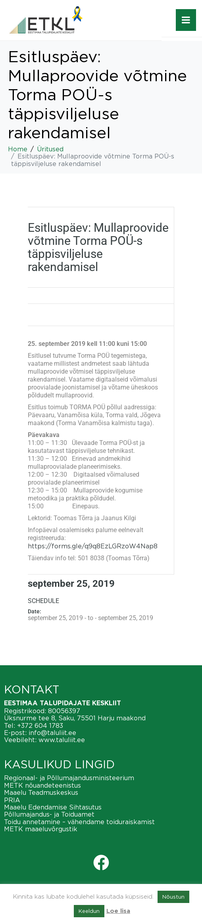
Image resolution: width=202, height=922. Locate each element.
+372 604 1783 (40, 725)
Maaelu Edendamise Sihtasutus (53, 807)
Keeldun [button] (89, 911)
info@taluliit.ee (52, 732)
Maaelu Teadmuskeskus (41, 792)
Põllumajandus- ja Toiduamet (49, 814)
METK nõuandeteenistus (42, 785)
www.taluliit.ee (61, 739)
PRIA (12, 800)
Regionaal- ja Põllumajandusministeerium (69, 777)
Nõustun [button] (173, 896)
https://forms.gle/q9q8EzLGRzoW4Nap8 (93, 546)
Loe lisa (118, 911)
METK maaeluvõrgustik (40, 828)
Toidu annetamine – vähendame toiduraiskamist (79, 821)
